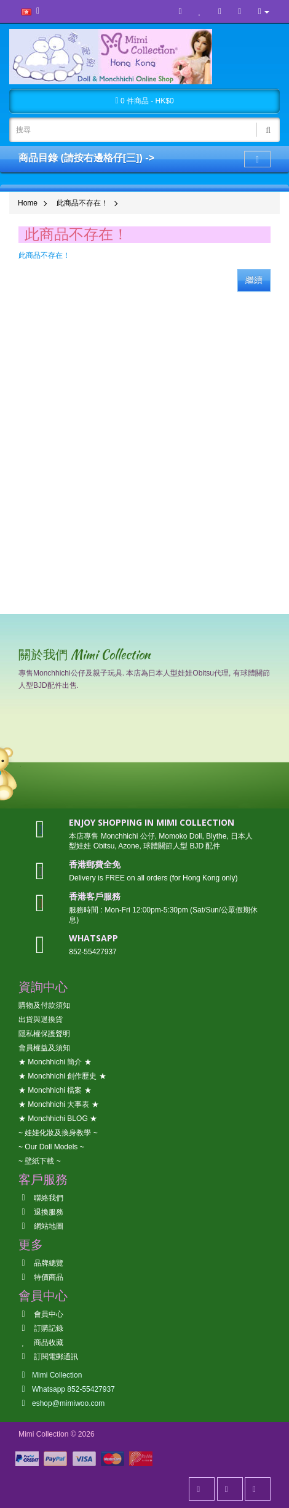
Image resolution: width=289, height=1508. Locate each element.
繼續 (254, 280)
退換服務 (40, 1212)
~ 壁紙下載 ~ (39, 1161)
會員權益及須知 (44, 1047)
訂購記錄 (40, 1328)
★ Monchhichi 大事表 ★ (58, 1104)
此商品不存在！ (82, 203)
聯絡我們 (40, 1198)
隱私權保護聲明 (44, 1033)
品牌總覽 (40, 1263)
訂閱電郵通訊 (48, 1356)
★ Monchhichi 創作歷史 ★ (62, 1076)
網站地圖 (40, 1226)
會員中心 (40, 1314)
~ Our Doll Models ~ (51, 1147)
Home (28, 203)
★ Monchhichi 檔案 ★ (55, 1090)
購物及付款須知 (44, 1005)
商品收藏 (40, 1342)
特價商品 (40, 1277)
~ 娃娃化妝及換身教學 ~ (58, 1132)
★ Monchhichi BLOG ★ (57, 1118)
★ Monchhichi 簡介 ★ (55, 1062)
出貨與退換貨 (40, 1019)
